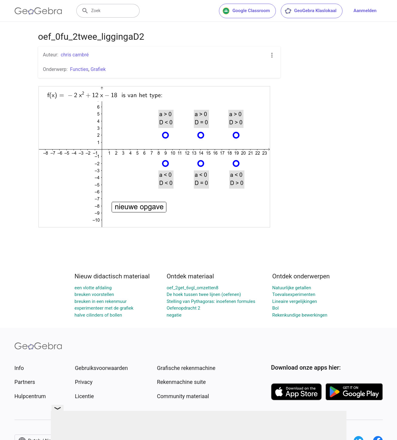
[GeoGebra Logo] (38, 11)
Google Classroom (246, 11)
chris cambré (75, 55)
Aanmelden (364, 10)
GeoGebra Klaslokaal (310, 11)
